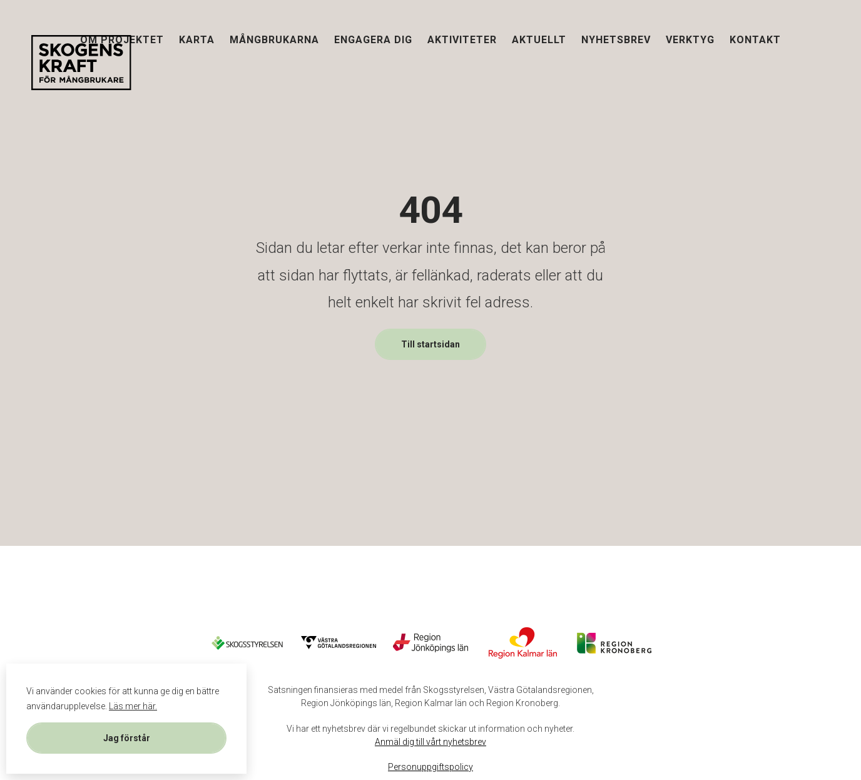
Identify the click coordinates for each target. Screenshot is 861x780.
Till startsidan (430, 344)
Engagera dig (373, 40)
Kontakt (755, 40)
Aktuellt (539, 40)
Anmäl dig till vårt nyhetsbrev (430, 742)
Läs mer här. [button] (133, 706)
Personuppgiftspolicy (430, 767)
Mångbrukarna (274, 40)
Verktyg (690, 40)
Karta (197, 40)
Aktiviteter (462, 40)
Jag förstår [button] (126, 738)
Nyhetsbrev (616, 40)
